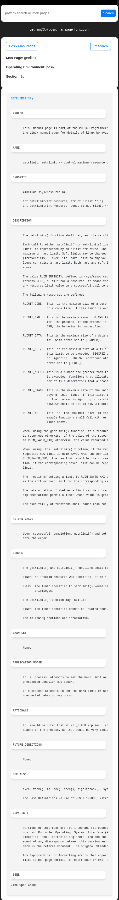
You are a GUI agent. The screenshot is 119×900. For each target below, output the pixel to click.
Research (100, 46)
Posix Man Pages (22, 46)
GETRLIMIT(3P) (22, 98)
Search (108, 13)
